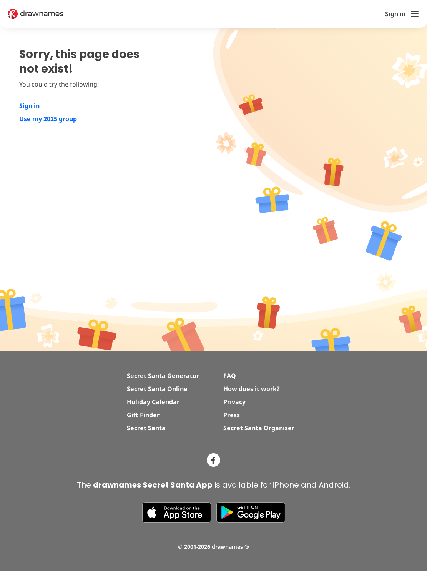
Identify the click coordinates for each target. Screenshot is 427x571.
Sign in (29, 106)
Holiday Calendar (153, 402)
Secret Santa (146, 428)
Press (231, 415)
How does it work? (251, 389)
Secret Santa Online (157, 389)
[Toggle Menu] (414, 13)
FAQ (229, 375)
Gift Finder (143, 415)
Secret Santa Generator (163, 375)
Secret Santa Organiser (258, 428)
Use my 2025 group (48, 119)
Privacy (234, 402)
